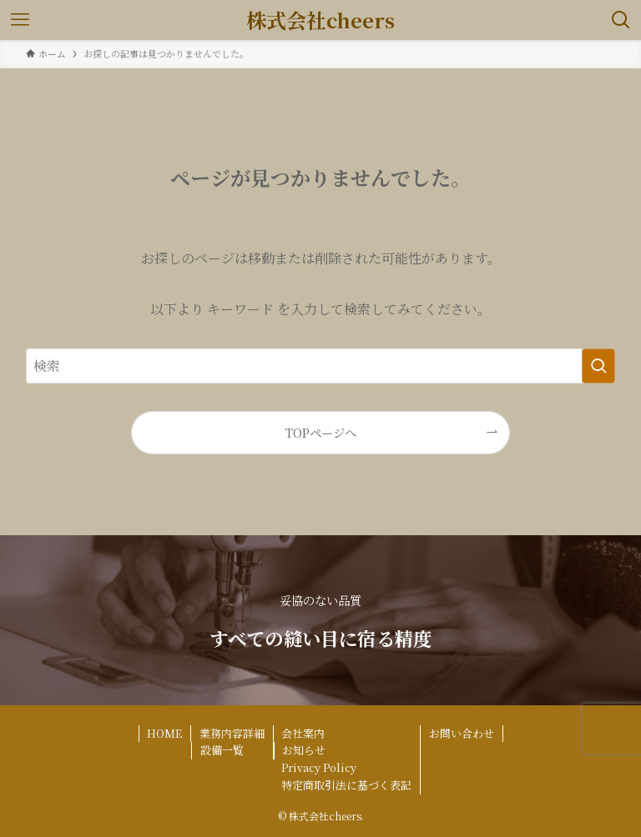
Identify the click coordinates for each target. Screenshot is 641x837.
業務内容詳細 (232, 733)
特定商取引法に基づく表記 (346, 785)
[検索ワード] (321, 365)
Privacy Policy (318, 767)
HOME (164, 733)
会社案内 (303, 733)
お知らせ (304, 750)
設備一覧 (222, 750)
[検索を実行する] (598, 365)
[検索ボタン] (621, 20)
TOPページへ (320, 432)
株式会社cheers (320, 20)
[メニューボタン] (20, 20)
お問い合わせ (461, 733)
